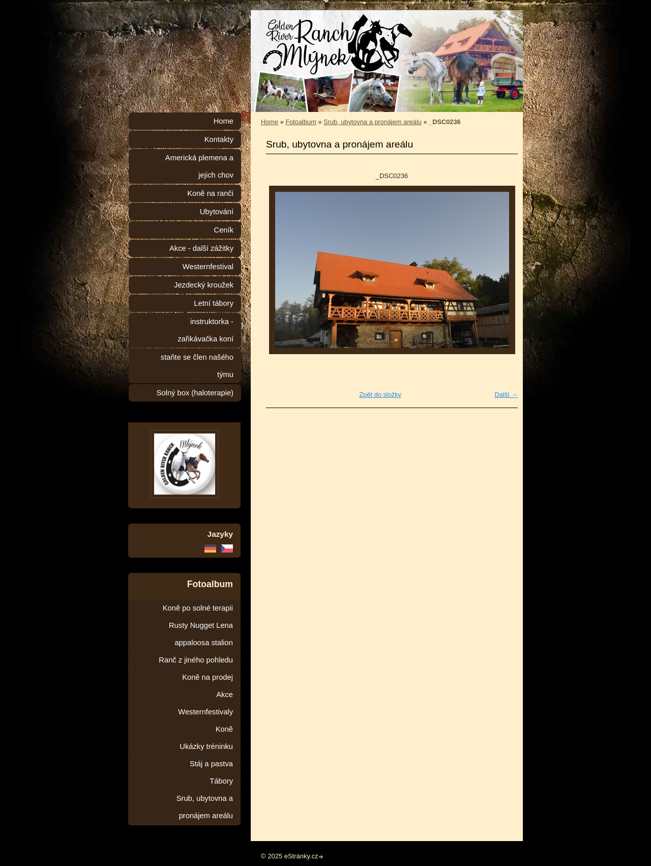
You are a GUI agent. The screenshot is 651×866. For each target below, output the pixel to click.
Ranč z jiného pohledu (196, 660)
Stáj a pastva (211, 764)
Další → (506, 394)
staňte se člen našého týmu (197, 366)
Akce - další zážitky (201, 248)
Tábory (221, 781)
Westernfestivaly (205, 712)
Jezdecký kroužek (203, 285)
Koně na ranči (210, 193)
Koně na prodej (207, 677)
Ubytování (216, 212)
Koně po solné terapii (198, 608)
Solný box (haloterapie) (195, 393)
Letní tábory (213, 303)
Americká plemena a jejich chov (199, 166)
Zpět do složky (380, 394)
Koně (224, 729)
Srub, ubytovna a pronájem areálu (372, 122)
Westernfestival (208, 267)
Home (269, 122)
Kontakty (218, 139)
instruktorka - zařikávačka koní (205, 330)
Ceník (223, 230)
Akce (224, 694)
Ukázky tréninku (206, 746)
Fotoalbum (300, 122)
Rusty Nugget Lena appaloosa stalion (201, 634)
